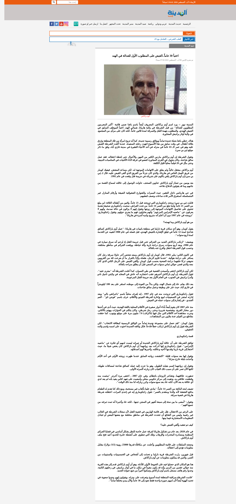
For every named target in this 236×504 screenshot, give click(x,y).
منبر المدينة (123, 24)
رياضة (146, 24)
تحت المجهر (110, 24)
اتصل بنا (99, 24)
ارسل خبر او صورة (85, 24)
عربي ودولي (157, 24)
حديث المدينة (170, 24)
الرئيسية (182, 24)
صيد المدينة (136, 24)
